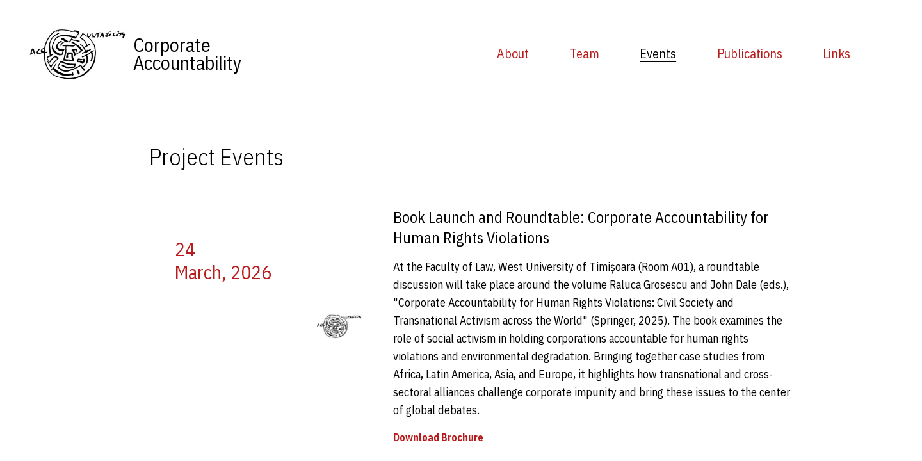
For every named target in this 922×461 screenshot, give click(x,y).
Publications (749, 53)
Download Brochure (438, 437)
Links (836, 53)
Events (658, 53)
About (513, 53)
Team (584, 53)
